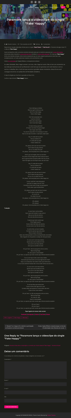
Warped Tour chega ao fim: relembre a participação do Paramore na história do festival (19, 327)
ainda (39, 54)
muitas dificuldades (58, 52)
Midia (46, 7)
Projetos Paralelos (54, 7)
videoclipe (24, 317)
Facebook (23, 314)
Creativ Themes (51, 415)
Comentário (7, 359)
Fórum (48, 314)
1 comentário (46, 44)
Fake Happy (17, 317)
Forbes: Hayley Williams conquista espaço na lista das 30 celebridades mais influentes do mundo (52, 327)
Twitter (37, 314)
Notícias (37, 7)
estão (42, 54)
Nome (6, 380)
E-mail (6, 388)
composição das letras (25, 54)
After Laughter (8, 317)
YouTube (42, 314)
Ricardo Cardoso (12, 44)
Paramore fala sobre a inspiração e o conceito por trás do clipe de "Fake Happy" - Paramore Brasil (35, 345)
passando (46, 54)
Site (63, 7)
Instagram (30, 314)
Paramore (30, 7)
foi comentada (11, 61)
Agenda (42, 7)
